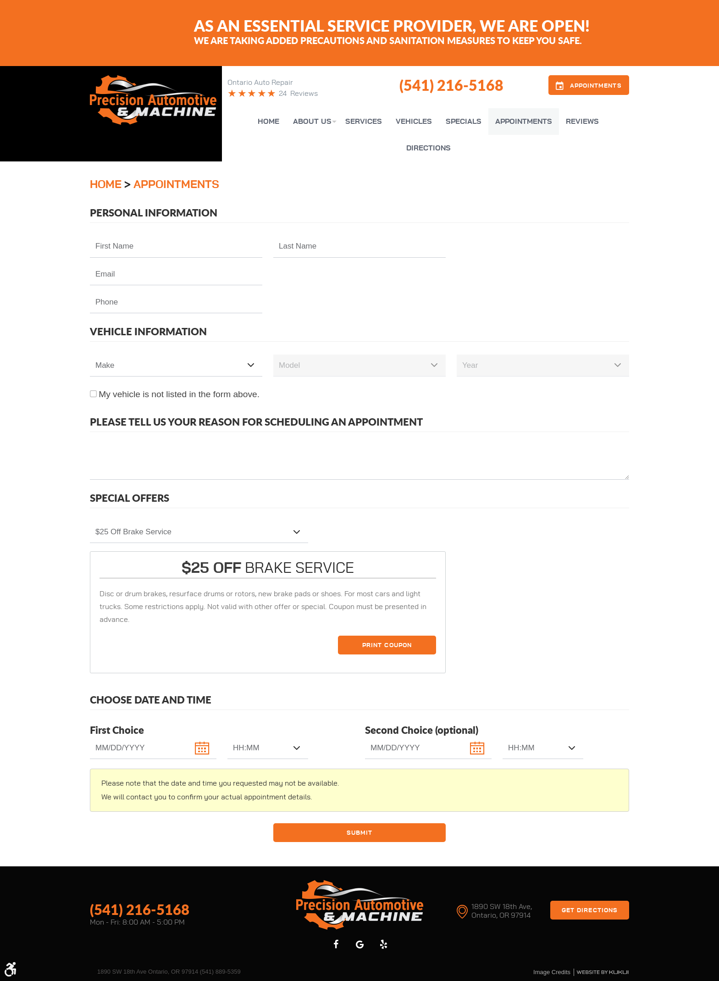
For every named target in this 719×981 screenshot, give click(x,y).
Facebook (335, 943)
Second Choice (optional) (421, 729)
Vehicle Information (148, 331)
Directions (428, 148)
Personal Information (153, 212)
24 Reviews (298, 93)
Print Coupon (386, 645)
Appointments (523, 121)
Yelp (383, 943)
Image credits (551, 971)
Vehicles (414, 121)
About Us (312, 121)
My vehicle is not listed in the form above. (179, 394)
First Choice (117, 729)
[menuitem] (268, 121)
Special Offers (129, 498)
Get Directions (590, 910)
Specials (463, 121)
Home (268, 121)
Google (359, 943)
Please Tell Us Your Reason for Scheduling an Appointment (256, 422)
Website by (602, 972)
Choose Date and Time (150, 700)
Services (363, 121)
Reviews (582, 121)
